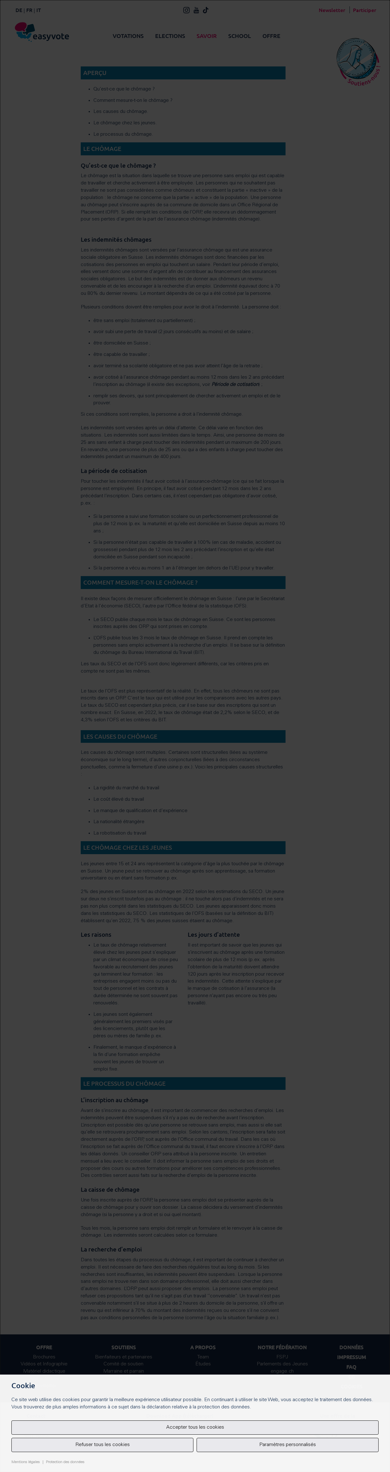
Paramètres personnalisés (287, 1444)
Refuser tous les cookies (102, 1444)
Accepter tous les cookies (195, 1427)
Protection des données (65, 1462)
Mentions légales (25, 1462)
